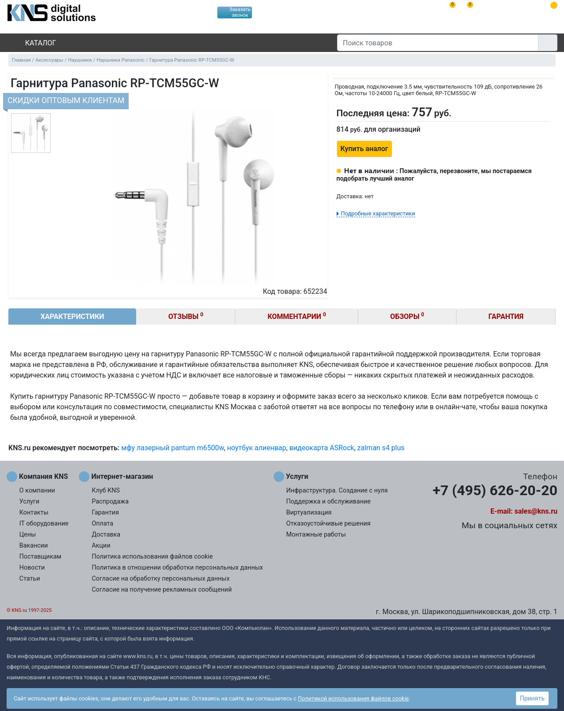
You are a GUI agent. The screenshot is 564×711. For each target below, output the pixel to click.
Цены (27, 534)
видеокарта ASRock (321, 448)
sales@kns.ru (536, 511)
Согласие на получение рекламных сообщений (162, 589)
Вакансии (33, 545)
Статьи (29, 578)
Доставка (106, 534)
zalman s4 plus (380, 448)
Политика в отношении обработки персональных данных (177, 567)
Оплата (102, 523)
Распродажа (110, 501)
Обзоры (407, 316)
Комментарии (296, 316)
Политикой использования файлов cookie (353, 698)
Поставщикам (40, 556)
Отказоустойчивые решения (328, 523)
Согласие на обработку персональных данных (161, 578)
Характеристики (72, 316)
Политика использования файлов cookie (152, 556)
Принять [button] (532, 698)
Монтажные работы (316, 534)
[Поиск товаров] (437, 42)
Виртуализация (309, 512)
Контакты (33, 512)
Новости (32, 567)
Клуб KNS (106, 490)
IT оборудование (44, 523)
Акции (101, 545)
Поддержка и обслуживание (328, 501)
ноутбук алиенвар (256, 448)
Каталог (33, 43)
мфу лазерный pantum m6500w (172, 448)
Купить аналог (364, 148)
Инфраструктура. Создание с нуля (337, 490)
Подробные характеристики (378, 213)
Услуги (29, 501)
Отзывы (185, 316)
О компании (37, 490)
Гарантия (506, 316)
